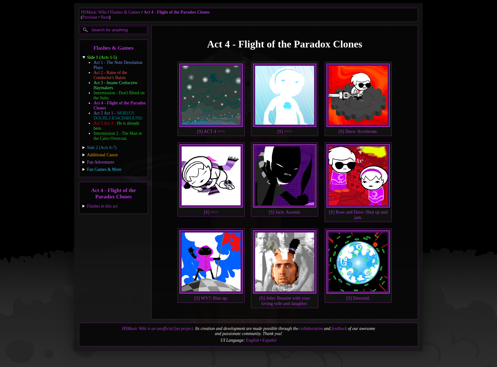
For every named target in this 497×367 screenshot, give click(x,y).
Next (104, 17)
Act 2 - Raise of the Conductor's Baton (110, 75)
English (252, 340)
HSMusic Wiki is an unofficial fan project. (158, 328)
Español (269, 340)
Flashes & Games (125, 12)
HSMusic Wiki (93, 12)
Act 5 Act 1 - (118, 116)
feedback (339, 328)
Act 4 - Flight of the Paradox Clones (177, 12)
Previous (90, 17)
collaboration (311, 328)
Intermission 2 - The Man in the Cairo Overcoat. (118, 136)
